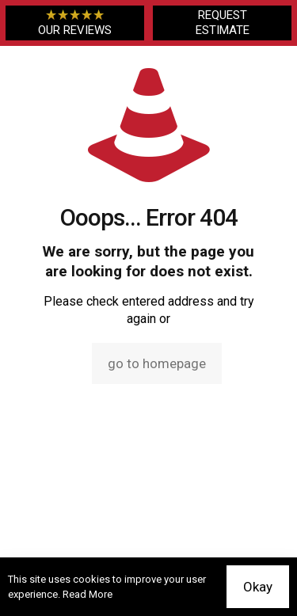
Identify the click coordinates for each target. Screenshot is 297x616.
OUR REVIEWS (75, 22)
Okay (257, 587)
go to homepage (157, 363)
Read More (87, 594)
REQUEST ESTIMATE (222, 22)
